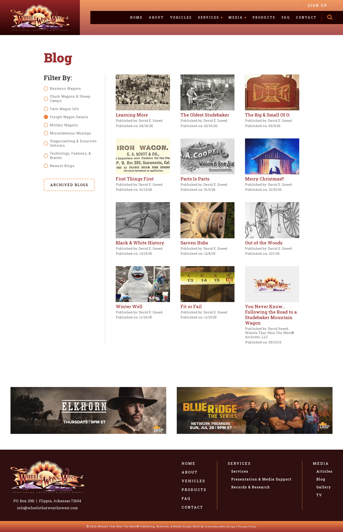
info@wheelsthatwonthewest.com (47, 507)
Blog (320, 479)
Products (263, 17)
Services (239, 463)
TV (319, 495)
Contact (306, 17)
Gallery (323, 487)
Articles (324, 471)
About (156, 17)
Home (136, 17)
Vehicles (181, 17)
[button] (69, 185)
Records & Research (250, 487)
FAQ (286, 17)
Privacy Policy (248, 526)
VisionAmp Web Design (219, 526)
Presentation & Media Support (261, 479)
